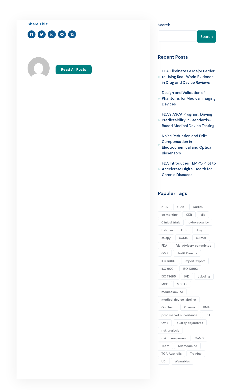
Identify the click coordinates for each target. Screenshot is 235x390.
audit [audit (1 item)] (181, 207)
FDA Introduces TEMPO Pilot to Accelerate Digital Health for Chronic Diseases (189, 169)
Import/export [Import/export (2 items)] (195, 261)
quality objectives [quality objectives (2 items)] (190, 323)
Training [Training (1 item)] (195, 354)
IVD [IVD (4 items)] (186, 276)
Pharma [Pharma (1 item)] (189, 307)
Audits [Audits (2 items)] (198, 207)
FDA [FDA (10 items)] (164, 246)
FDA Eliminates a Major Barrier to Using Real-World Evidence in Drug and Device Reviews (188, 77)
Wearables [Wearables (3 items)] (182, 361)
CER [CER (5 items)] (189, 215)
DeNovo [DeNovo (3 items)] (167, 230)
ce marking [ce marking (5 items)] (169, 215)
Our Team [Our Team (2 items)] (168, 307)
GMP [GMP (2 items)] (164, 253)
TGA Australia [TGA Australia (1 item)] (171, 354)
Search (164, 24)
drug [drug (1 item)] (199, 230)
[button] (31, 34)
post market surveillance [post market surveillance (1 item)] (179, 315)
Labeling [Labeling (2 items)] (204, 276)
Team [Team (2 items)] (165, 346)
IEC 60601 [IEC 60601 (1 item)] (168, 261)
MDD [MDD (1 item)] (164, 284)
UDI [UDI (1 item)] (163, 361)
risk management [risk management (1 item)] (174, 338)
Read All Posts (73, 69)
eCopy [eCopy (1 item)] (166, 238)
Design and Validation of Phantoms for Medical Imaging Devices (189, 98)
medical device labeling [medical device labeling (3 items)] (178, 300)
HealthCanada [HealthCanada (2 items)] (187, 253)
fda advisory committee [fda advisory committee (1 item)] (193, 246)
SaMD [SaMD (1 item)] (199, 338)
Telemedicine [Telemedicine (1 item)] (187, 346)
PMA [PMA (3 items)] (206, 307)
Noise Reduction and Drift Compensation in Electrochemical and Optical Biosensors (187, 145)
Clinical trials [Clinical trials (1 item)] (170, 222)
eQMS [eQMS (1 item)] (183, 238)
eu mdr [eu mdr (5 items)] (201, 238)
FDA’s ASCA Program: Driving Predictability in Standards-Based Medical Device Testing (188, 120)
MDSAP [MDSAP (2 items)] (182, 284)
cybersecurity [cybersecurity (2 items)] (198, 222)
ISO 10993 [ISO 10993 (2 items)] (190, 269)
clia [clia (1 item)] (202, 215)
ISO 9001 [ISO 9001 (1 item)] (168, 269)
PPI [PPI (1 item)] (208, 315)
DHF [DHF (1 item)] (184, 230)
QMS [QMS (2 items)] (164, 323)
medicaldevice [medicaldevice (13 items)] (172, 292)
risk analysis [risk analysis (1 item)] (170, 330)
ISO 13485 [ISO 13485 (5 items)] (168, 276)
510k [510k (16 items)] (164, 207)
